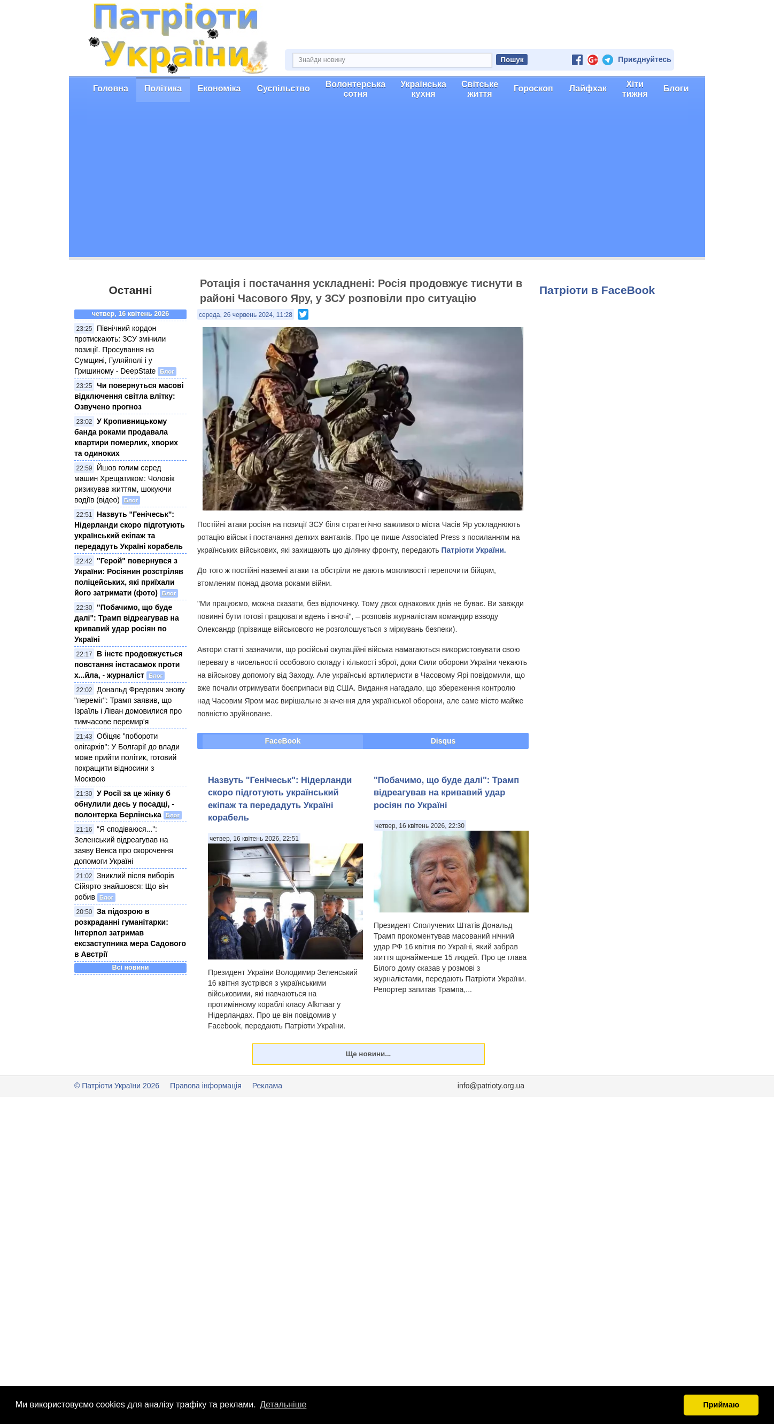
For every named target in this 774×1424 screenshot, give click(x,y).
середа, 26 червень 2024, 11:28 (245, 315)
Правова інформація (206, 1085)
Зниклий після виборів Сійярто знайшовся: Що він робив (124, 886)
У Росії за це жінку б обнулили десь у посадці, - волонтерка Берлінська (124, 804)
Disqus (443, 741)
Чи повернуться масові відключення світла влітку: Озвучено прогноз (129, 396)
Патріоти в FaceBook (597, 290)
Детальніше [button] (283, 1404)
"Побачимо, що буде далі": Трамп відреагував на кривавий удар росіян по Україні (446, 792)
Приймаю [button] (721, 1404)
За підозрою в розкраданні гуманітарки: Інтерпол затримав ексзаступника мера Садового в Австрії (130, 932)
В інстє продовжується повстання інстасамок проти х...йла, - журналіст (128, 664)
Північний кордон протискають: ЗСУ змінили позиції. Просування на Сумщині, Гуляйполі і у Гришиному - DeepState (120, 349)
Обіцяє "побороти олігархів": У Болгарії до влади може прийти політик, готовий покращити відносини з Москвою (127, 757)
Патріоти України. (474, 550)
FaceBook (283, 741)
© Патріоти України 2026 (116, 1085)
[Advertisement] (387, 182)
